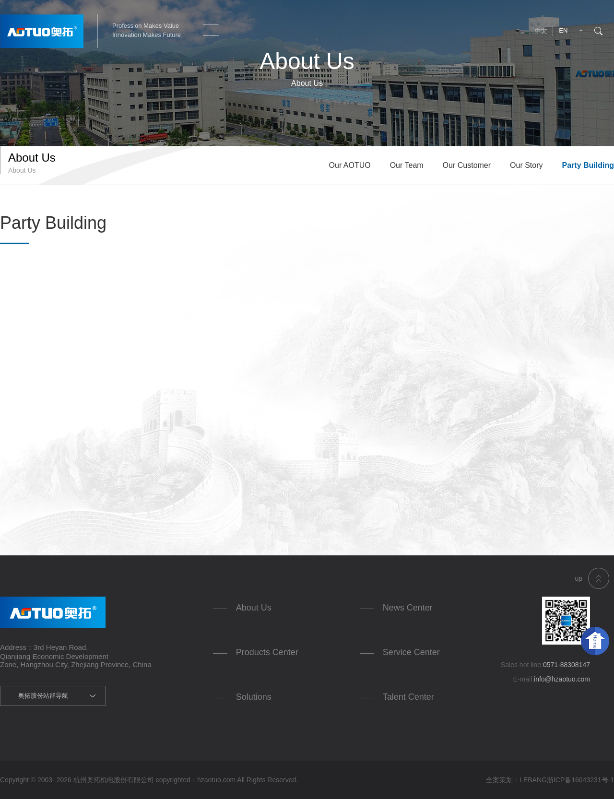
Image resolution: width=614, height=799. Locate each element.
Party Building (588, 165)
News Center (408, 607)
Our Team (407, 165)
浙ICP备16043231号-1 (580, 780)
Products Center (267, 652)
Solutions (254, 697)
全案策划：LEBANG (516, 780)
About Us (254, 607)
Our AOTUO (350, 165)
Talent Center (408, 697)
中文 (541, 31)
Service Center (411, 652)
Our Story (526, 165)
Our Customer (467, 165)
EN (563, 30)
